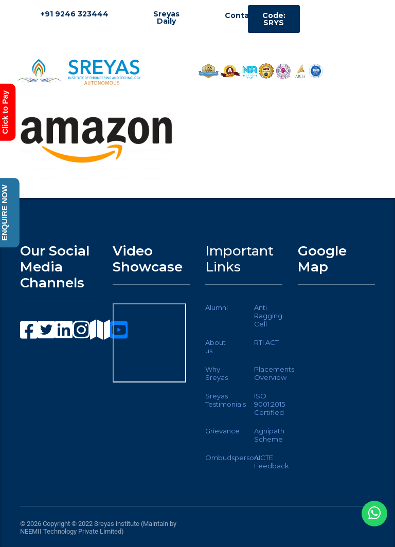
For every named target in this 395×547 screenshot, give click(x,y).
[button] (282, 14)
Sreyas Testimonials (225, 400)
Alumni (216, 307)
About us (215, 346)
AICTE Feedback (271, 461)
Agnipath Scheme (269, 435)
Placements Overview (274, 373)
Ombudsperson (231, 457)
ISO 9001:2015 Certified (269, 404)
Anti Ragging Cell (268, 315)
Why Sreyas (216, 373)
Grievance (222, 431)
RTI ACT (266, 342)
